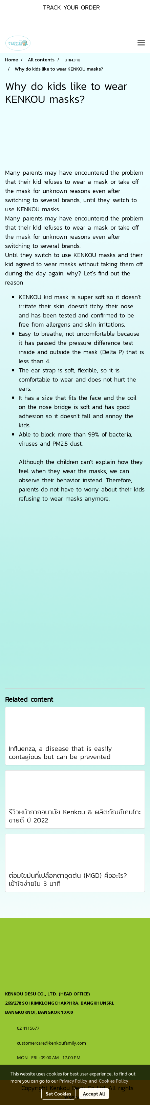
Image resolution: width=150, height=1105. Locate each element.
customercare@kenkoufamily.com (51, 1043)
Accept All (94, 1093)
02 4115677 (28, 1028)
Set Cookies (58, 1093)
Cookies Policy (113, 1081)
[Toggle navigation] (141, 43)
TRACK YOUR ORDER (71, 7)
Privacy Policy (73, 1081)
